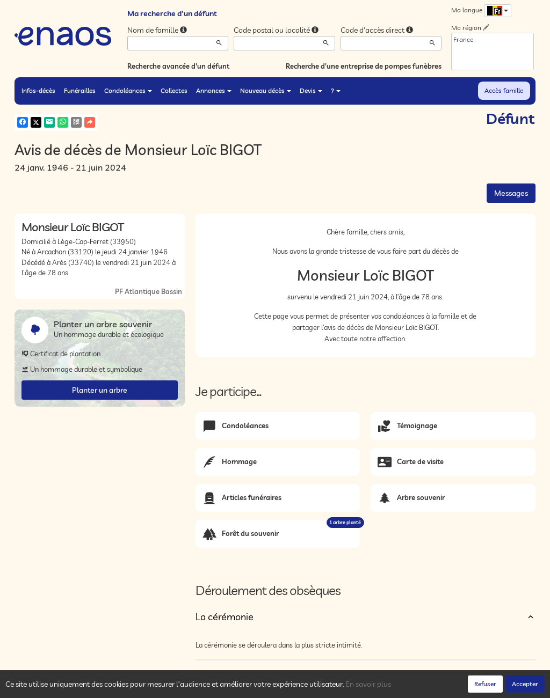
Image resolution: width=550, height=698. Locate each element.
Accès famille (503, 90)
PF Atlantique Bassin (148, 291)
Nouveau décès (265, 90)
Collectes (174, 90)
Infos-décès (38, 90)
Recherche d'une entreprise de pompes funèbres (364, 66)
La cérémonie (225, 617)
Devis (311, 90)
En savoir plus (368, 684)
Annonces (213, 90)
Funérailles (80, 90)
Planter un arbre (99, 390)
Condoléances (128, 90)
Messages (511, 193)
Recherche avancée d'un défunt (178, 66)
